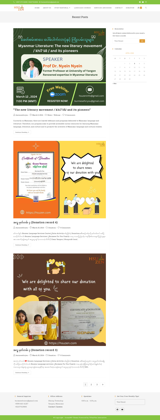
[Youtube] (122, 409)
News (50, 115)
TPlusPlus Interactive (98, 418)
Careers (59, 407)
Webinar (57, 115)
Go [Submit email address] (142, 41)
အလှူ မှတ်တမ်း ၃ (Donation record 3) (35, 350)
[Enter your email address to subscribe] (130, 41)
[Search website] (146, 7)
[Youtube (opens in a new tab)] (142, 2)
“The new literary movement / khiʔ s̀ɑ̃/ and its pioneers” (52, 109)
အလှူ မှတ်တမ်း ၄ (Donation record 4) (35, 222)
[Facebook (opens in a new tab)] (139, 2)
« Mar (115, 83)
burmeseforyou (22, 115)
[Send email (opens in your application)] (145, 2)
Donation (52, 228)
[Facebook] (117, 409)
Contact (51, 407)
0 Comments (70, 115)
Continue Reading (23, 131)
